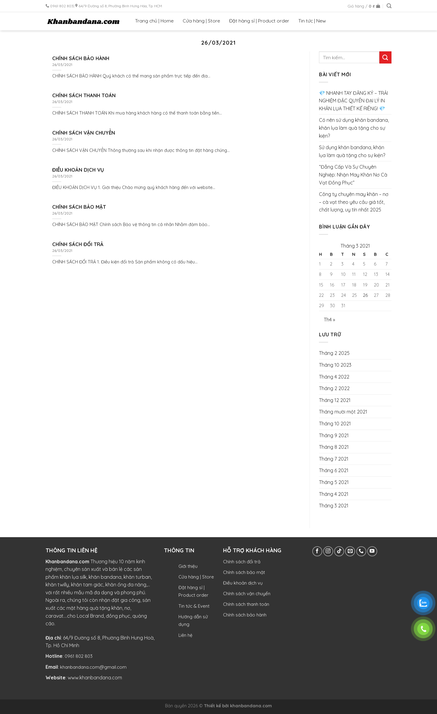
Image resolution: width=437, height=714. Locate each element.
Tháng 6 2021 (333, 470)
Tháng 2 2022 (334, 388)
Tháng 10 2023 (335, 365)
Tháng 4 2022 (334, 377)
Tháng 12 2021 (335, 400)
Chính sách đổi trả (241, 562)
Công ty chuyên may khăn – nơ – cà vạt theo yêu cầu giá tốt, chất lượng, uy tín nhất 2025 (353, 202)
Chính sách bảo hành (244, 615)
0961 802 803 (79, 656)
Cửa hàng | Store (201, 21)
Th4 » (329, 320)
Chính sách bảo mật (244, 572)
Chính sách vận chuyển (246, 593)
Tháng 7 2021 (333, 459)
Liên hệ (185, 635)
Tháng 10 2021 (335, 424)
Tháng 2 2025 (334, 353)
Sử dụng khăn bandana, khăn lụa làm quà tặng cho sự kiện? (352, 151)
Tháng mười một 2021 (343, 412)
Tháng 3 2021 (333, 506)
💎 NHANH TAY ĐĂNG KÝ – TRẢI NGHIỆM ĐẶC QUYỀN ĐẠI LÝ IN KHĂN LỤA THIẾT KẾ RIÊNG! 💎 (353, 101)
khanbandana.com (251, 706)
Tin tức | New (312, 21)
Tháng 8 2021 (334, 447)
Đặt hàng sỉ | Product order (259, 21)
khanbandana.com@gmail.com (93, 667)
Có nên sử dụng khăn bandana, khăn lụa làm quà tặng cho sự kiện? (354, 128)
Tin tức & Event (193, 606)
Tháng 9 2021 (334, 435)
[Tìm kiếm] (389, 6)
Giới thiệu (188, 566)
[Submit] (385, 57)
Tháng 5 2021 (334, 482)
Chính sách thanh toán (246, 604)
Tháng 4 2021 (333, 494)
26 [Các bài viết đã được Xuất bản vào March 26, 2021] (365, 295)
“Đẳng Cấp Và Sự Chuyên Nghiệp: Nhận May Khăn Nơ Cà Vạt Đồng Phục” (353, 174)
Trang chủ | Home (154, 21)
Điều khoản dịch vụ (243, 583)
